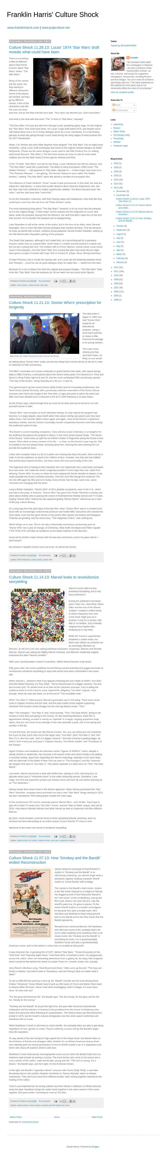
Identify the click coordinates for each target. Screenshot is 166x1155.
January (120, 262)
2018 (116, 171)
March (119, 254)
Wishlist (116, 142)
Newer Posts (16, 1117)
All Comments (120, 110)
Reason (116, 128)
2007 (116, 287)
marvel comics (44, 840)
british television (23, 560)
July (118, 238)
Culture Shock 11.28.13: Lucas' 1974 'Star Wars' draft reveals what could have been (54, 49)
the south (65, 1105)
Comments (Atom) (30, 1122)
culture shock (33, 285)
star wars (44, 285)
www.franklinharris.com (23, 27)
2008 (116, 283)
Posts (116, 105)
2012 (116, 267)
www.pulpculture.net (56, 27)
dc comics (33, 840)
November (121, 195)
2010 (116, 275)
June (118, 242)
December (121, 191)
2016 (116, 175)
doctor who (47, 560)
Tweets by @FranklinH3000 (123, 45)
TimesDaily (118, 138)
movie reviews (35, 1105)
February (120, 258)
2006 (116, 291)
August (119, 234)
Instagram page (120, 145)
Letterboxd (118, 124)
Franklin (134, 57)
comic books (22, 285)
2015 (116, 179)
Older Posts (97, 1117)
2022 (116, 163)
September (121, 230)
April (118, 250)
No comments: (45, 281)
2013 (116, 187)
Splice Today (119, 131)
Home (56, 1117)
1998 (116, 300)
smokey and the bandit (51, 1105)
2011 (116, 271)
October (120, 226)
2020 (116, 167)
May (118, 246)
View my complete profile (122, 92)
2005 (116, 295)
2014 (116, 183)
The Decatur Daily (121, 135)
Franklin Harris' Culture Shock (53, 14)
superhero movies (67, 840)
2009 (116, 279)
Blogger (95, 1146)
